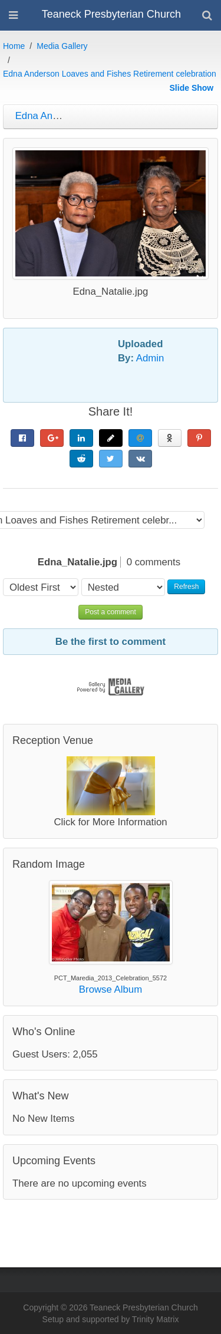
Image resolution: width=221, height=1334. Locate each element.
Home (14, 46)
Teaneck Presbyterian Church (111, 14)
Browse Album (110, 989)
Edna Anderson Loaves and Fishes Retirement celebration (109, 73)
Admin (150, 358)
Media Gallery (62, 46)
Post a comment (110, 612)
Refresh (186, 586)
